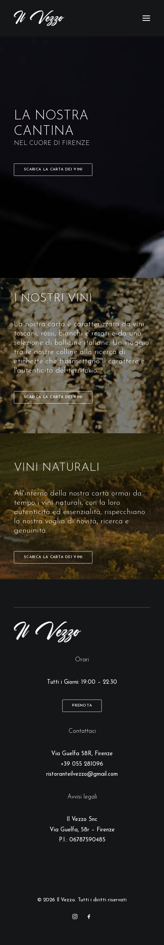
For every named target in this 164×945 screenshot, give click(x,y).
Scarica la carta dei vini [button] (53, 170)
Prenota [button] (82, 706)
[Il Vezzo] (39, 18)
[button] (146, 18)
